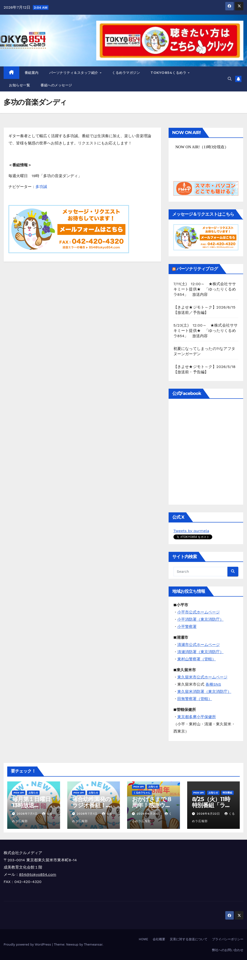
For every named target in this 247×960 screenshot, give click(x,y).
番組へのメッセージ (56, 85)
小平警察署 (187, 626)
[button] (230, 79)
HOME (143, 939)
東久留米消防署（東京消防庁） (204, 691)
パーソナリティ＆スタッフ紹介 (74, 73)
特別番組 (227, 792)
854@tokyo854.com (37, 874)
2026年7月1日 (28, 813)
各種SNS (213, 684)
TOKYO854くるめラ (169, 73)
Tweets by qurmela (191, 530)
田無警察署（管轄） (194, 698)
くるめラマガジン (126, 73)
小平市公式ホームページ (198, 612)
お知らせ (33, 792)
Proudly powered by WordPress (28, 944)
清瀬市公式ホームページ (198, 644)
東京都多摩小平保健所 (196, 717)
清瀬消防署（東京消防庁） (200, 652)
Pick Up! (19, 792)
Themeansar (93, 944)
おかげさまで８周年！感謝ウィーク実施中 (152, 805)
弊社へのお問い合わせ (227, 950)
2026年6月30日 (149, 813)
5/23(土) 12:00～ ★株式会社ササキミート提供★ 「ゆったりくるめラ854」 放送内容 (205, 330)
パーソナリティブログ (197, 268)
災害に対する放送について (188, 939)
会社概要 (159, 939)
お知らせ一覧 (19, 85)
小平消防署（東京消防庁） (200, 619)
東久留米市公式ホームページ (202, 677)
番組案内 (32, 73)
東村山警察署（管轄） (196, 659)
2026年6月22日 (209, 813)
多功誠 (41, 186)
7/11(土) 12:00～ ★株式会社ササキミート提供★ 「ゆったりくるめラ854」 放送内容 (204, 289)
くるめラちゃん (141, 792)
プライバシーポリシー (227, 939)
